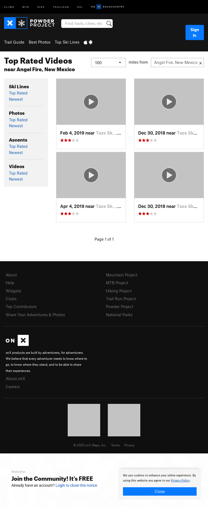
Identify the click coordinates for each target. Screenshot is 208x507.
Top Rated (18, 92)
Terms (115, 445)
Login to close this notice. (77, 485)
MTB (25, 6)
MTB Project (117, 282)
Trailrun (61, 6)
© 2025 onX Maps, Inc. (89, 445)
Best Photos (39, 42)
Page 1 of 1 (104, 239)
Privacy (129, 445)
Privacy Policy (180, 480)
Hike (41, 6)
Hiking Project (119, 290)
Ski (80, 6)
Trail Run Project (121, 298)
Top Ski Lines (67, 42)
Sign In (194, 32)
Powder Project (119, 306)
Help (10, 282)
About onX (15, 378)
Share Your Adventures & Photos (35, 314)
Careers (13, 386)
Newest (16, 99)
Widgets (13, 290)
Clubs (11, 298)
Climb (9, 6)
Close (160, 491)
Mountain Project (121, 274)
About (11, 274)
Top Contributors (21, 306)
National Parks (119, 314)
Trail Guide (14, 42)
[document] (160, 484)
